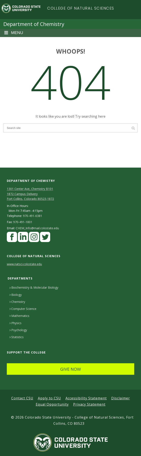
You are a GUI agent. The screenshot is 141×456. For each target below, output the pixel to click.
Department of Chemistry (33, 23)
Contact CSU (22, 398)
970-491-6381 (32, 216)
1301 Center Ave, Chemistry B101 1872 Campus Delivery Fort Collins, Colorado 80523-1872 (30, 194)
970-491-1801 (22, 222)
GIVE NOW (70, 369)
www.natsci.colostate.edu (24, 264)
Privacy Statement (89, 404)
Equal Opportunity (52, 404)
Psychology (18, 330)
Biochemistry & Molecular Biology (34, 287)
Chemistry (17, 302)
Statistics (17, 337)
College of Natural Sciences (80, 8)
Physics (15, 323)
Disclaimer (120, 398)
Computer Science (23, 309)
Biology (16, 295)
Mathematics (19, 316)
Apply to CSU (49, 398)
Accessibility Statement (86, 398)
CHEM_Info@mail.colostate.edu (37, 228)
